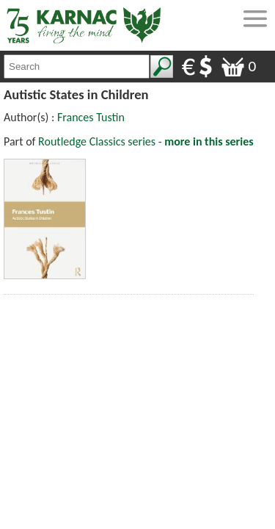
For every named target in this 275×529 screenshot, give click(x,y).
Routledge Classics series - (146, 141)
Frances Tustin (91, 117)
